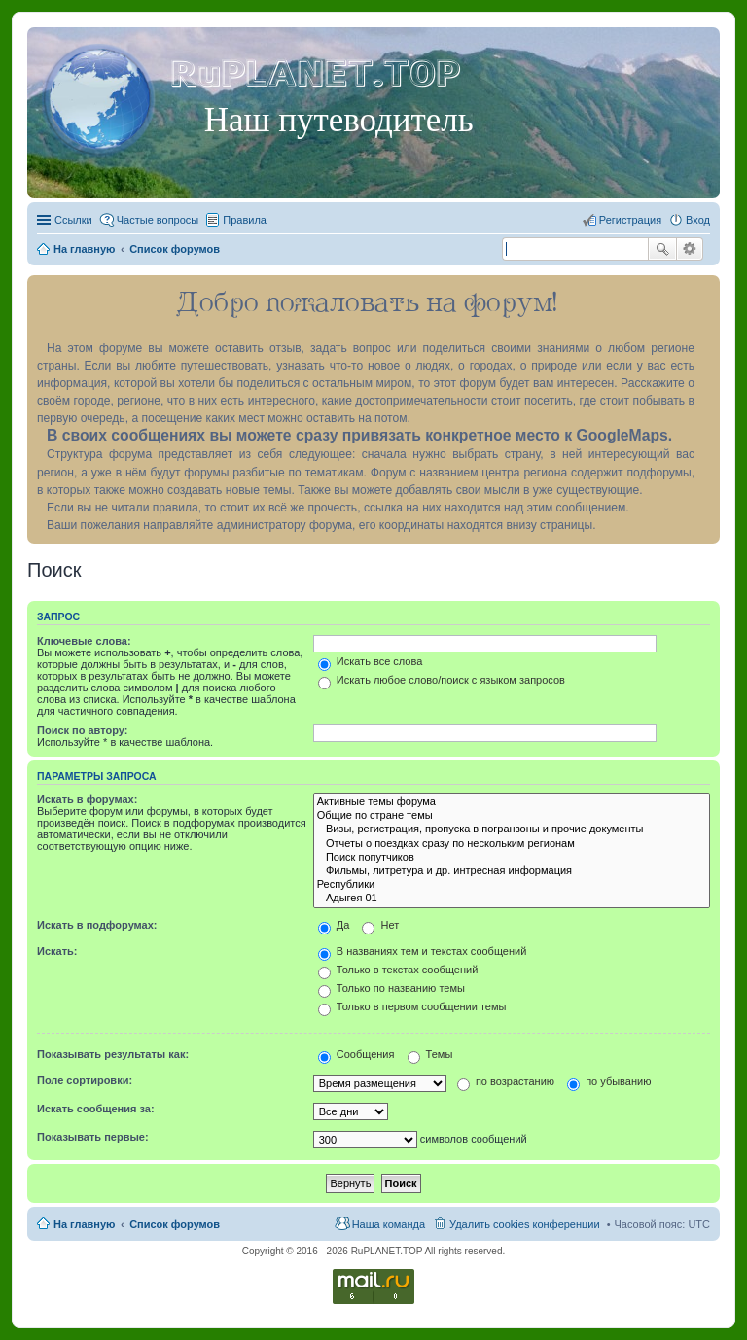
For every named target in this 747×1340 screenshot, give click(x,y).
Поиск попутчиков (511, 857)
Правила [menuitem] (245, 220)
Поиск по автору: (82, 730)
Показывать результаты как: (113, 1054)
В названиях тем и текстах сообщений (422, 951)
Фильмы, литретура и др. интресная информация (511, 871)
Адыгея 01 (511, 898)
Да (334, 925)
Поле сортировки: (84, 1080)
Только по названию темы (391, 988)
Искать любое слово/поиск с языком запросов (441, 680)
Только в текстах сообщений (398, 969)
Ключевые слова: (84, 641)
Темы (430, 1054)
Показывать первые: (93, 1137)
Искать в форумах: (87, 799)
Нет (380, 925)
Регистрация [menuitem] (630, 220)
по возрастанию (505, 1081)
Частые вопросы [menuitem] (158, 220)
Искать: (57, 951)
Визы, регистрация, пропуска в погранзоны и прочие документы (511, 829)
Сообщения (356, 1054)
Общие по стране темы (511, 816)
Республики (511, 885)
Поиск (662, 249)
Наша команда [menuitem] (388, 1224)
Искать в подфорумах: (97, 925)
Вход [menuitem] (698, 220)
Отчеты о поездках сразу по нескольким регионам (511, 844)
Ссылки (73, 220)
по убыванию (609, 1081)
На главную (84, 1224)
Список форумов (174, 1224)
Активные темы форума (511, 802)
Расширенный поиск (690, 249)
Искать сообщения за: (96, 1108)
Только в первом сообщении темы (412, 1006)
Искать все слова (370, 661)
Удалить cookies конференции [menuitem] (524, 1224)
